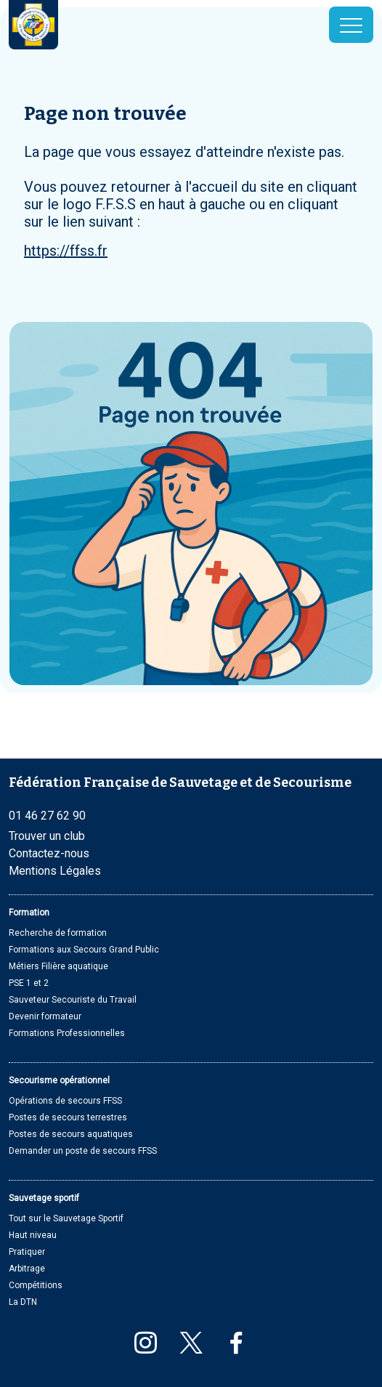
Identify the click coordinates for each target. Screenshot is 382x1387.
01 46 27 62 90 (47, 815)
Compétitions (35, 1285)
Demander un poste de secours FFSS (83, 1151)
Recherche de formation (58, 933)
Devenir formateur (45, 1016)
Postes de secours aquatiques (71, 1134)
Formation (29, 912)
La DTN (23, 1302)
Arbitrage (27, 1268)
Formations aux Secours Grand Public (84, 950)
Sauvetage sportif (44, 1198)
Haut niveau (33, 1235)
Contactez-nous (49, 853)
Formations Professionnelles (67, 1033)
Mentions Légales (55, 871)
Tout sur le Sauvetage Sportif (66, 1218)
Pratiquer (27, 1252)
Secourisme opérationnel (59, 1080)
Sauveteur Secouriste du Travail (73, 1000)
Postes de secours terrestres (68, 1117)
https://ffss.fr (65, 250)
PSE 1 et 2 (29, 983)
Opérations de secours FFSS (65, 1101)
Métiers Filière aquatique (58, 966)
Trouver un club (47, 836)
